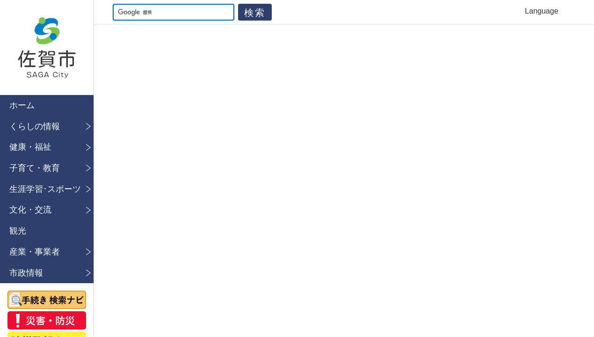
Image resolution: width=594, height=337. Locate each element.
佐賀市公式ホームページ (47, 47)
